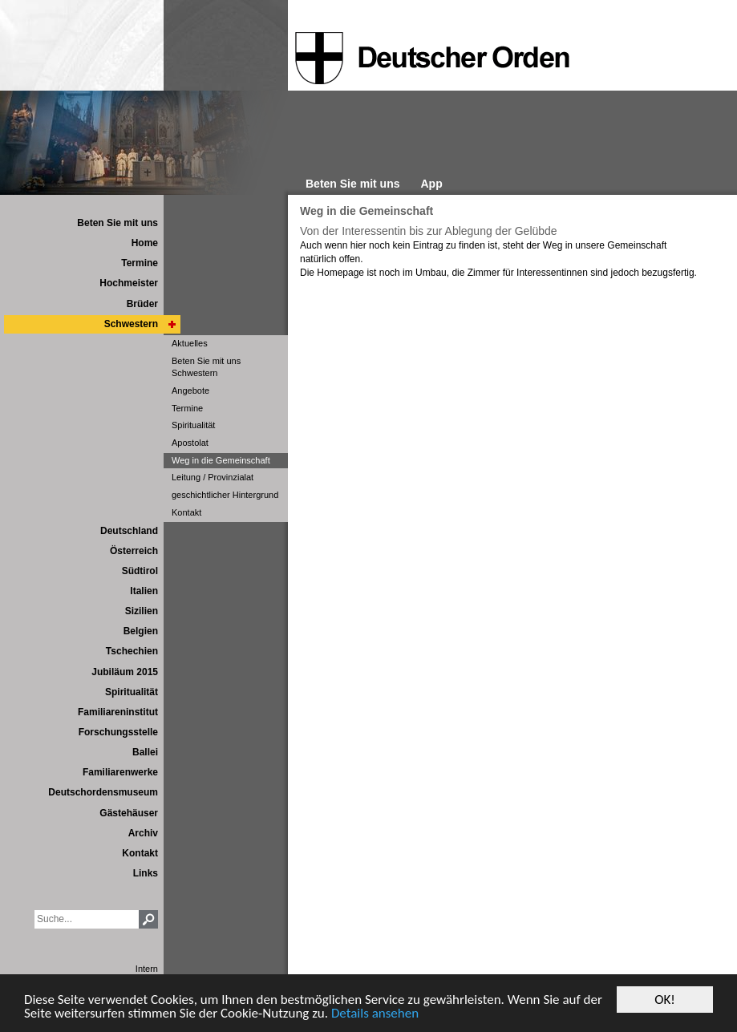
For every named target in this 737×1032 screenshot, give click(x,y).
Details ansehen (375, 1014)
